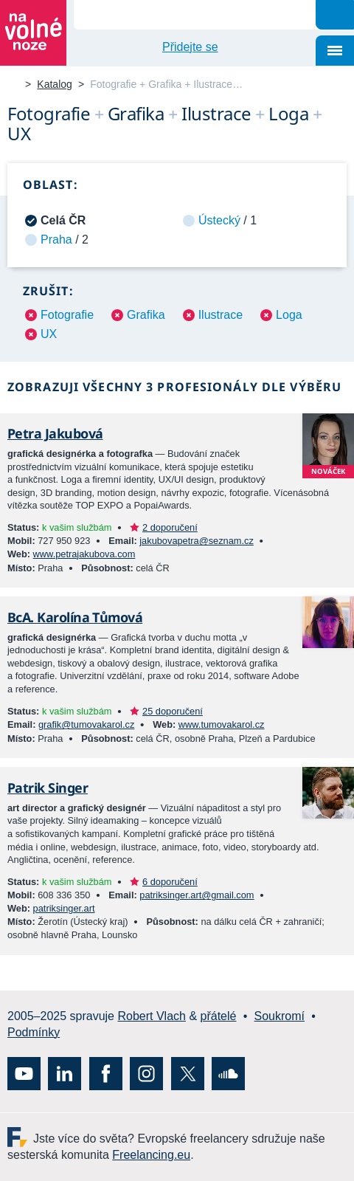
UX (49, 334)
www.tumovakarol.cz (221, 724)
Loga (289, 315)
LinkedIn (64, 1073)
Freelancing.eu (20, 1137)
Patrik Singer (47, 787)
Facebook (105, 1073)
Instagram (146, 1073)
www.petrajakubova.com (84, 553)
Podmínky (33, 1032)
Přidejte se (190, 47)
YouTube (24, 1073)
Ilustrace (220, 315)
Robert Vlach (151, 1016)
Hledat (335, 15)
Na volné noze (13, 85)
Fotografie (67, 315)
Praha (56, 239)
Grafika (146, 315)
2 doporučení (170, 527)
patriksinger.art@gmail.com (196, 895)
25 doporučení (172, 711)
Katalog (54, 84)
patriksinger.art (64, 908)
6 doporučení (170, 881)
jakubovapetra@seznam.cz (196, 540)
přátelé (219, 1016)
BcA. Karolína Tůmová (74, 617)
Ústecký (219, 220)
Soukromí (279, 1016)
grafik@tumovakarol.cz (86, 724)
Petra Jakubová (55, 433)
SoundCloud (228, 1073)
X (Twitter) (187, 1073)
